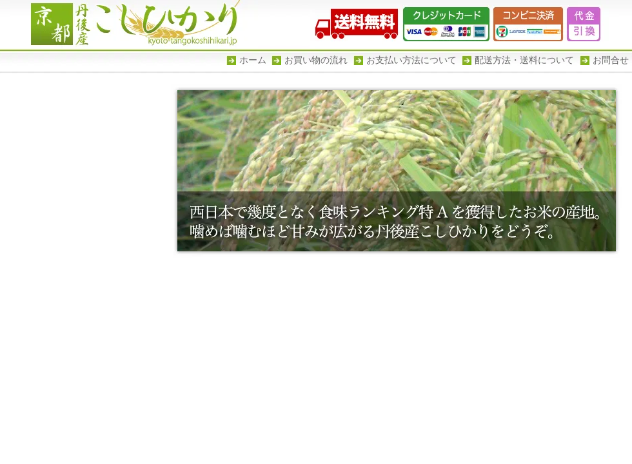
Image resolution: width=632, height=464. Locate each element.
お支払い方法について (411, 60)
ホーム (252, 60)
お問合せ (611, 60)
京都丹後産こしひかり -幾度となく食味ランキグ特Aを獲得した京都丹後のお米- (129, 24)
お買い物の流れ (316, 60)
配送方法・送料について (524, 60)
